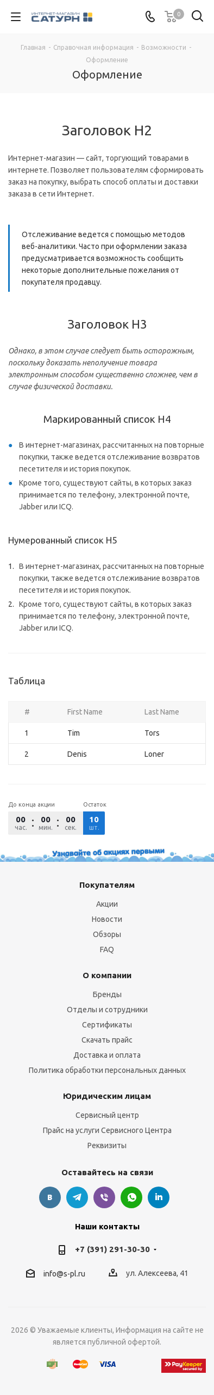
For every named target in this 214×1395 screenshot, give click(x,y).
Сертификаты (107, 1024)
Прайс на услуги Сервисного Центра (107, 1130)
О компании (107, 975)
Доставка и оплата (107, 1055)
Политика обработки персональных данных (107, 1070)
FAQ (107, 949)
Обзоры (107, 934)
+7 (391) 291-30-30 (112, 1249)
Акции (107, 904)
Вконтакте (50, 1197)
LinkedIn (158, 1197)
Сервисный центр (107, 1115)
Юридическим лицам (107, 1096)
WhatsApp (131, 1197)
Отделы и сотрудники (107, 1009)
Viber (104, 1197)
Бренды (107, 994)
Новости (107, 919)
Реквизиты (107, 1145)
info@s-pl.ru (64, 1273)
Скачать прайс (107, 1040)
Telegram (77, 1197)
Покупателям (107, 884)
